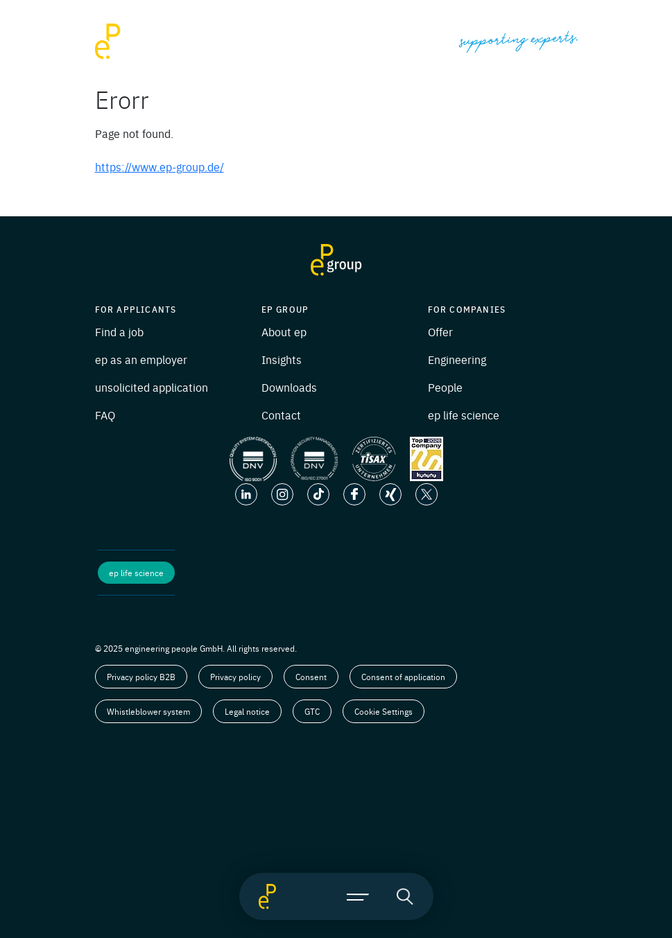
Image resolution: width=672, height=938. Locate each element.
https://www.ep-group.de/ (159, 166)
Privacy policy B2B (141, 676)
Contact (281, 414)
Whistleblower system (148, 711)
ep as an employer (141, 359)
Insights (281, 359)
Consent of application (403, 676)
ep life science (463, 414)
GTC (312, 711)
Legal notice (247, 711)
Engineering (457, 359)
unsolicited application (151, 386)
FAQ (105, 414)
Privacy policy (235, 676)
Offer (440, 331)
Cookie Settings (383, 711)
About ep (284, 331)
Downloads (289, 386)
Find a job (119, 331)
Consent (311, 676)
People (445, 386)
